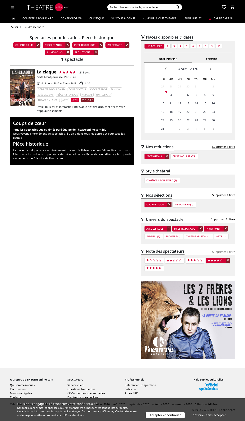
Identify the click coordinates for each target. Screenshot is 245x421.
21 (196, 112)
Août (182, 69)
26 (179, 120)
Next (210, 69)
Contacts (15, 397)
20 (187, 112)
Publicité (130, 389)
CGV (70, 393)
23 (213, 112)
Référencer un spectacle (140, 385)
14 (196, 103)
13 (187, 103)
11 (171, 103)
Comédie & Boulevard (37, 18)
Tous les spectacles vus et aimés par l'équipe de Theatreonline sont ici (59, 129)
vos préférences (104, 411)
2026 (194, 69)
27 (162, 86)
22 (204, 112)
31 (196, 86)
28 (171, 86)
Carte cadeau (221, 18)
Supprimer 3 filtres (223, 219)
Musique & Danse (123, 18)
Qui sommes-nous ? (22, 385)
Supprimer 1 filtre (223, 146)
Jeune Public (193, 18)
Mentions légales (21, 393)
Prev (166, 69)
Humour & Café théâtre (159, 18)
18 (171, 112)
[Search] (140, 7)
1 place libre (154, 46)
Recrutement (18, 389)
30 (187, 86)
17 (162, 112)
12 (179, 103)
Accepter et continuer (165, 415)
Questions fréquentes (81, 389)
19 (179, 112)
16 (213, 103)
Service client (75, 385)
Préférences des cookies (82, 397)
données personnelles (91, 393)
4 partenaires (43, 411)
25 (171, 120)
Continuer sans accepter (208, 415)
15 (204, 103)
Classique (96, 18)
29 (179, 86)
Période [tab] (211, 59)
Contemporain (71, 18)
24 (162, 120)
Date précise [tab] (168, 59)
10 (219, 46)
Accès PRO (131, 393)
